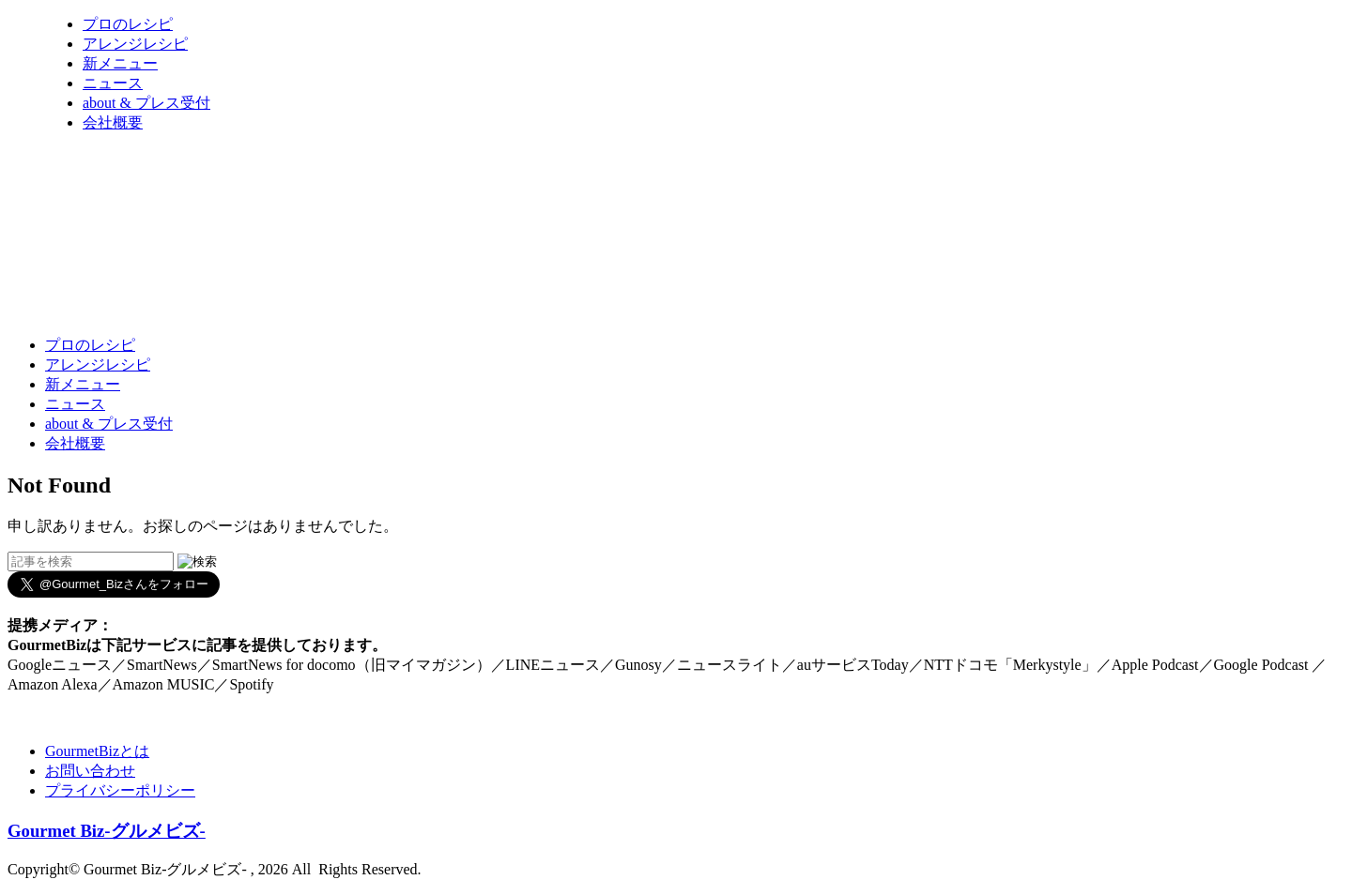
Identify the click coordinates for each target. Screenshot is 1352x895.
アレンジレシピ (135, 44)
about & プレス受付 (146, 103)
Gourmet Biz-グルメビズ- (107, 831)
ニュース (113, 83)
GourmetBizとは (97, 751)
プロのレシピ (128, 24)
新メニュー (120, 63)
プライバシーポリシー (120, 790)
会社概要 (113, 122)
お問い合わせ (90, 771)
